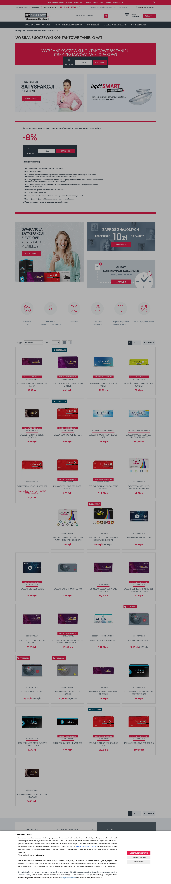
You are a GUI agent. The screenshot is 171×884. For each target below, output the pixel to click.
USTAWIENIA (139, 862)
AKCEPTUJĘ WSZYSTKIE (139, 853)
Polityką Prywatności (68, 878)
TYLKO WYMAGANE (138, 857)
